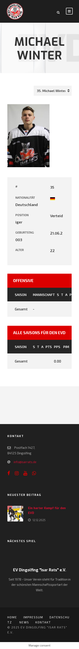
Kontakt (43, 622)
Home (12, 617)
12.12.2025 (39, 520)
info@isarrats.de (25, 462)
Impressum (33, 617)
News (24, 622)
